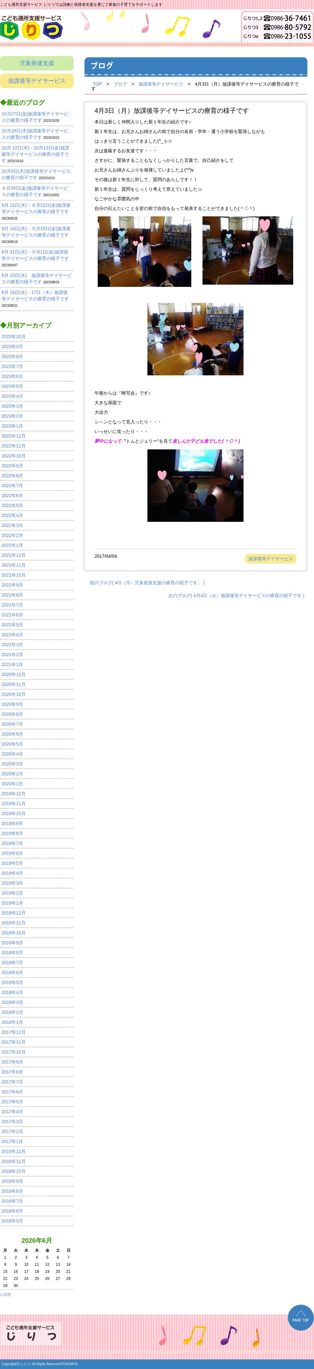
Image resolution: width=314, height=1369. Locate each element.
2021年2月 (12, 654)
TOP (97, 84)
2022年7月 (12, 485)
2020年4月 (12, 753)
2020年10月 (14, 694)
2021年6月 (12, 614)
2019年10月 (14, 813)
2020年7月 (12, 724)
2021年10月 (14, 575)
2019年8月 (12, 833)
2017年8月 (12, 1071)
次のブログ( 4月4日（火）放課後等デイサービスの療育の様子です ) (236, 595)
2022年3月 (12, 525)
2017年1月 (12, 1141)
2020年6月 (12, 734)
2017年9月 (12, 1061)
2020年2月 (12, 773)
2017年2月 (12, 1131)
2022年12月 (14, 435)
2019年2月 (12, 893)
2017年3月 (12, 1121)
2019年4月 (12, 873)
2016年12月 (14, 1151)
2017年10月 (14, 1052)
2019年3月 (12, 883)
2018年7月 (12, 962)
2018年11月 (14, 922)
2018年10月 (14, 932)
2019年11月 (14, 803)
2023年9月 (12, 346)
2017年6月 (12, 1091)
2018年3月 (12, 1002)
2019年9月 (12, 823)
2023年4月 (12, 396)
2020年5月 (12, 744)
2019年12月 (14, 793)
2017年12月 (14, 1032)
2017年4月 (12, 1111)
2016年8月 (12, 1191)
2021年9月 (12, 585)
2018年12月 (14, 912)
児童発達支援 (37, 63)
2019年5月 (12, 863)
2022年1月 (12, 545)
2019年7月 (12, 843)
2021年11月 (14, 565)
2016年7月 (12, 1201)
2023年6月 (12, 376)
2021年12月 (14, 555)
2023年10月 (14, 336)
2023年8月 (12, 356)
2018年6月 (12, 972)
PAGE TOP (301, 1318)
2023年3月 (12, 406)
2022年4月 (12, 515)
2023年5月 (12, 386)
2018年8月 (12, 952)
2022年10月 (14, 455)
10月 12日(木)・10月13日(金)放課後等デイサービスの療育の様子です (35, 154)
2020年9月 (12, 704)
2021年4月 (12, 634)
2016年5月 (12, 1220)
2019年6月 (12, 853)
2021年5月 (12, 624)
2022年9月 (12, 465)
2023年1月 (12, 426)
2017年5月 (12, 1101)
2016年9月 (12, 1181)
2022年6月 (12, 495)
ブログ (120, 84)
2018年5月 (12, 982)
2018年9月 (12, 942)
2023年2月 (12, 416)
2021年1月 (12, 664)
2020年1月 (12, 783)
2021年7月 (12, 604)
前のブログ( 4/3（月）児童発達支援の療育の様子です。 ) (147, 582)
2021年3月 (12, 644)
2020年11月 (14, 684)
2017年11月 (14, 1042)
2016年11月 (14, 1161)
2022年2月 (12, 535)
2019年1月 (12, 903)
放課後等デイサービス (37, 81)
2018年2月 (12, 1012)
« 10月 (5, 1294)
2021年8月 (12, 594)
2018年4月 (12, 992)
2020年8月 (12, 714)
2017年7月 (12, 1081)
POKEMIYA (69, 1364)
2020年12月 (14, 674)
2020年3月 (12, 763)
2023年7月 (12, 366)
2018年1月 (12, 1022)
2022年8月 (12, 475)
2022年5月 (12, 505)
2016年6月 (12, 1211)
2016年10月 (14, 1171)
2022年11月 (14, 445)
